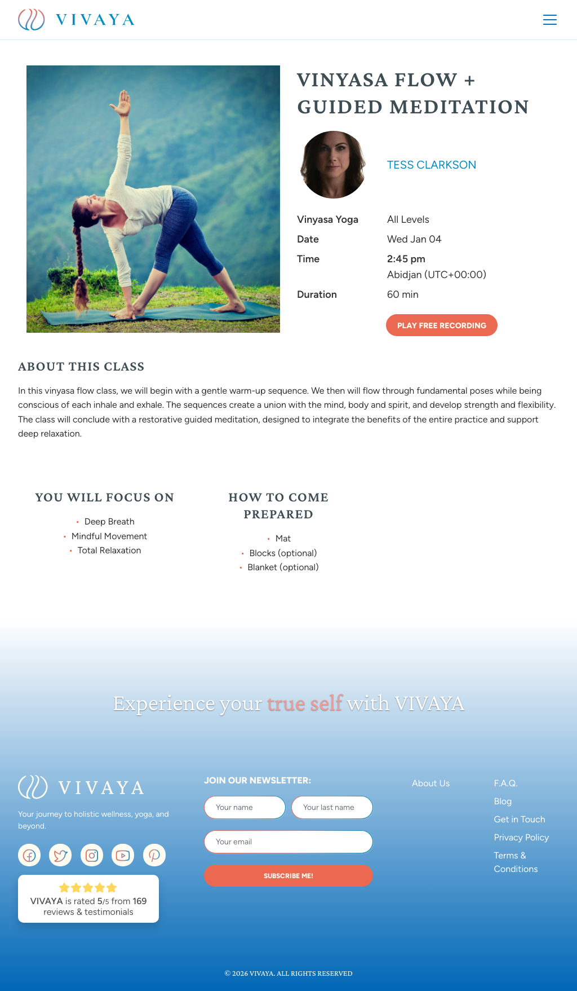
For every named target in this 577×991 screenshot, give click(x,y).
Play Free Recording (441, 326)
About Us (431, 783)
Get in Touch (519, 819)
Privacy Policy (521, 837)
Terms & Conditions (516, 862)
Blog (503, 801)
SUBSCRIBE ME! (288, 876)
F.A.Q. (506, 783)
